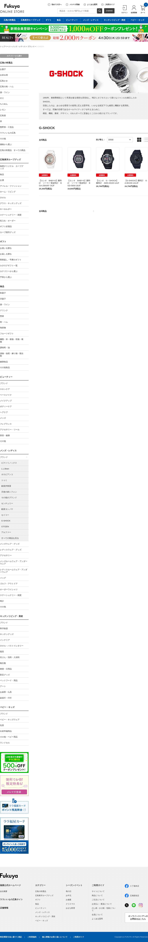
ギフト (3, 241)
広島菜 (3, 115)
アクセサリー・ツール (9, 429)
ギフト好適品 (6, 226)
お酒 (2, 180)
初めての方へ (55, 4)
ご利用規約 (31, 937)
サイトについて (98, 891)
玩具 (2, 725)
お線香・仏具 (6, 692)
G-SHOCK (40, 46)
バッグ (3, 578)
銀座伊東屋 (6, 486)
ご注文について (98, 900)
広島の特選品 (6, 63)
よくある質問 (90, 4)
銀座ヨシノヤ (7, 509)
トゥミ (4, 480)
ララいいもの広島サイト (11, 899)
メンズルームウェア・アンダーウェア (13, 562)
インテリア (5, 640)
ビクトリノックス (9, 463)
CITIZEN (5, 526)
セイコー (5, 515)
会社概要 (3, 891)
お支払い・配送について (102, 904)
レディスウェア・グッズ (10, 550)
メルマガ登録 (73, 4)
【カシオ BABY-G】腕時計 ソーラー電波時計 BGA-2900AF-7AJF (50, 183)
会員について (97, 915)
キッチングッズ (7, 634)
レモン (3, 110)
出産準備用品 (6, 731)
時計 (2, 601)
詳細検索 (109, 11)
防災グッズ (5, 675)
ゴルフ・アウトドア (9, 583)
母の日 (68, 891)
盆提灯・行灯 (6, 698)
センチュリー (7, 503)
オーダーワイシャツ (9, 589)
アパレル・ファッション (10, 186)
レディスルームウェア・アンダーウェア (13, 570)
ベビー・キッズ (7, 707)
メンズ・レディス (19, 46)
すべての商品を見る (10, 538)
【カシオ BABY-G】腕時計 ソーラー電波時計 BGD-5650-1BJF (79, 183)
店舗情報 (4, 908)
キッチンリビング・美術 (11, 616)
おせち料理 (70, 908)
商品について (97, 895)
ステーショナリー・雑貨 (10, 215)
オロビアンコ (7, 474)
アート (3, 686)
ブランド (31, 46)
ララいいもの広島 (8, 133)
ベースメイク (6, 395)
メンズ (3, 418)
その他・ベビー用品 (9, 737)
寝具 (2, 651)
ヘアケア (4, 412)
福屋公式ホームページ (10, 885)
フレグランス (6, 424)
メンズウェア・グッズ (9, 544)
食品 (2, 174)
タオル (3, 197)
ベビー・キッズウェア (9, 719)
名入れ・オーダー (8, 221)
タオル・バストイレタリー (11, 646)
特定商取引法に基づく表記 (11, 937)
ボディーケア (6, 406)
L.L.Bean (5, 469)
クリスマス (70, 904)
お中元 (68, 895)
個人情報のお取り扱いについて (55, 937)
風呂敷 (3, 663)
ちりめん (4, 104)
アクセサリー (6, 555)
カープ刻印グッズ (8, 232)
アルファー (6, 532)
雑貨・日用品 (6, 669)
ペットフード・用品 (9, 680)
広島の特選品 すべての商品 (12, 150)
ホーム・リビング (8, 192)
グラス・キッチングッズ (10, 203)
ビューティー (6, 377)
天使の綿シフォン (9, 492)
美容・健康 (5, 435)
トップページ (5, 46)
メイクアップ (6, 401)
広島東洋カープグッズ (10, 159)
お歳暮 (68, 900)
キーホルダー (6, 209)
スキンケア (5, 389)
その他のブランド (9, 497)
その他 (3, 139)
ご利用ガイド (108, 4)
